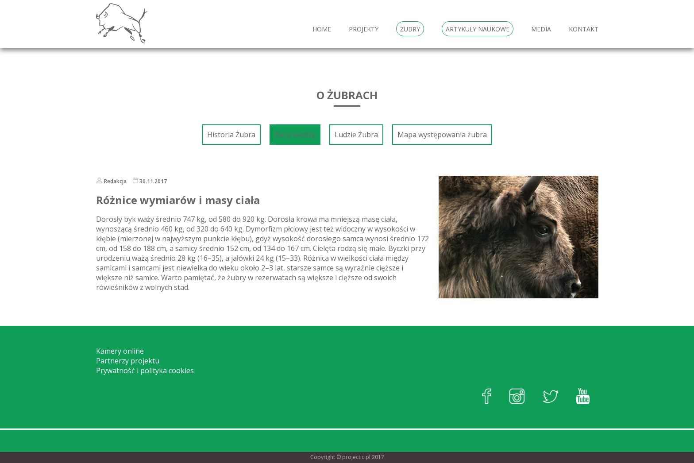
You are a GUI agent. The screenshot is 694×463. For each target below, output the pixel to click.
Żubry (410, 29)
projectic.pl (356, 457)
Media (541, 29)
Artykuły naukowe (477, 29)
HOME (321, 29)
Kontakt (583, 29)
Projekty (363, 29)
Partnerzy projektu (127, 361)
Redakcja (115, 181)
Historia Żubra (231, 134)
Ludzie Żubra (356, 134)
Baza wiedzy (295, 134)
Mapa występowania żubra (442, 134)
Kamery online (120, 351)
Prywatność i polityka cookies (145, 370)
